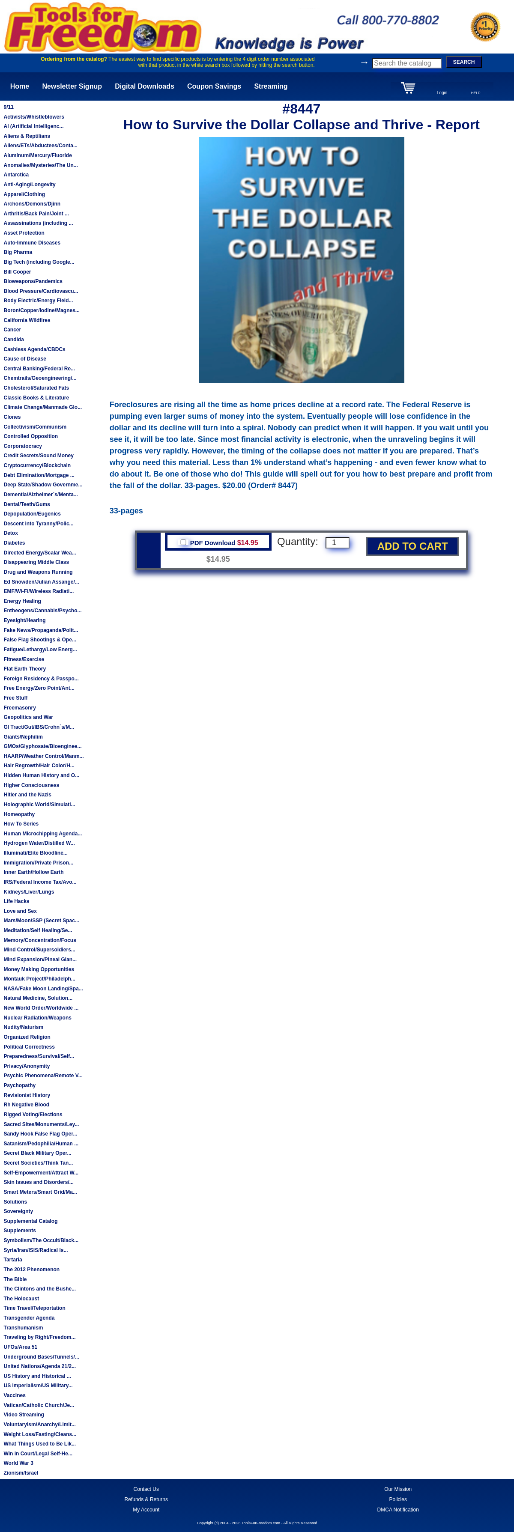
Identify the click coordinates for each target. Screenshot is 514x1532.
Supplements (19, 1231)
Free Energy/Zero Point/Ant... (38, 688)
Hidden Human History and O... (41, 775)
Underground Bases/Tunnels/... (41, 1357)
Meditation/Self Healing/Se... (37, 930)
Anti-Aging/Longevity (29, 185)
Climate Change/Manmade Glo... (42, 407)
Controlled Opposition (30, 436)
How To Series (21, 824)
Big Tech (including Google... (38, 262)
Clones (12, 417)
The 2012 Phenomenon (31, 1270)
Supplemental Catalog (30, 1221)
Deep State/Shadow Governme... (42, 485)
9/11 (8, 107)
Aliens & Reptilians (26, 136)
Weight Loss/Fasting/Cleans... (39, 1434)
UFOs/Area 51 (20, 1347)
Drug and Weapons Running (37, 572)
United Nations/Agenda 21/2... (39, 1366)
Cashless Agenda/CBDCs (34, 349)
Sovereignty (18, 1211)
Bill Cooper (17, 272)
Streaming (270, 86)
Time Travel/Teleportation (34, 1308)
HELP (476, 93)
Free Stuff (15, 698)
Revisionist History (26, 1095)
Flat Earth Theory (24, 669)
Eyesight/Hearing (24, 620)
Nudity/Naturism (23, 1027)
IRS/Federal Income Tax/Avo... (39, 882)
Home (19, 86)
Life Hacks (16, 901)
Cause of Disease (24, 359)
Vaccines (14, 1395)
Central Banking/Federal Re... (39, 369)
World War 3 (18, 1463)
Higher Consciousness (31, 785)
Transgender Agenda (28, 1318)
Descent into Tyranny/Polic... (38, 524)
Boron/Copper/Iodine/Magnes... (41, 310)
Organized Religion (26, 1037)
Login (442, 92)
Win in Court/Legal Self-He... (37, 1454)
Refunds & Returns (146, 1499)
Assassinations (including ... (38, 223)
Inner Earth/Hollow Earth (33, 872)
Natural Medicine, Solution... (37, 998)
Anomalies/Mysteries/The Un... (40, 165)
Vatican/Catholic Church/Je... (38, 1405)
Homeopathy (19, 814)
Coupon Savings (214, 86)
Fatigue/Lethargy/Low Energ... (40, 650)
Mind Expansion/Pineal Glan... (40, 960)
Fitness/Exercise (23, 659)
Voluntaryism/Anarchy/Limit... (39, 1425)
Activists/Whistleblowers (33, 117)
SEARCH (464, 62)
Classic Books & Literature (36, 398)
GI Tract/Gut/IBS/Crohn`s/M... (38, 727)
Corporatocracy (22, 446)
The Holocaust (21, 1299)
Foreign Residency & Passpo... (40, 679)
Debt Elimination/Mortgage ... (38, 475)
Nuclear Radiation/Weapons (37, 1018)
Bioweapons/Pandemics (32, 281)
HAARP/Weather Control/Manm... (43, 756)
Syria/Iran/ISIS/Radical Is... (35, 1250)
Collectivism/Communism (34, 427)
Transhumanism (23, 1328)
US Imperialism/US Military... (37, 1386)
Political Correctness (28, 1047)
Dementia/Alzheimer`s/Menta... (40, 495)
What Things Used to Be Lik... (39, 1444)
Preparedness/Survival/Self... (38, 1056)
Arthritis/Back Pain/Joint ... (36, 214)
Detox (10, 533)
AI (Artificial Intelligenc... (33, 126)
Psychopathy (19, 1085)
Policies (398, 1499)
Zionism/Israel (20, 1473)
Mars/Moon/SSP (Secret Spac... (41, 921)
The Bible (15, 1279)
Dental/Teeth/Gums (26, 504)
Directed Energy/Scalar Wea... (39, 553)
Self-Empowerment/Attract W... (40, 1173)
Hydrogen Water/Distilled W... (39, 843)
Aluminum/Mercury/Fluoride (37, 155)
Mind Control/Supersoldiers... (39, 950)
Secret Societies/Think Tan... (38, 1163)
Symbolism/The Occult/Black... (40, 1240)
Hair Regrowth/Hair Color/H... (38, 766)
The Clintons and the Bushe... (39, 1289)
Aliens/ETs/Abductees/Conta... (40, 146)
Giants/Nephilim (22, 737)
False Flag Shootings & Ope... (39, 640)
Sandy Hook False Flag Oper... (40, 1134)
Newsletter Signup (72, 86)
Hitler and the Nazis (27, 795)
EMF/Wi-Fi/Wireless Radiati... (38, 591)
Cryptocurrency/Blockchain (37, 465)
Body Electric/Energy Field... (38, 301)
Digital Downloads (144, 86)
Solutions (15, 1202)
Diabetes (14, 543)
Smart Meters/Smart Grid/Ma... (40, 1192)
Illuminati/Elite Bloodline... (35, 853)
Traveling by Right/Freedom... (39, 1337)
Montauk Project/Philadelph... (39, 979)
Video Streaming (23, 1415)
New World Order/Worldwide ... (40, 1008)
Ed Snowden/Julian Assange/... (41, 582)
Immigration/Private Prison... (38, 863)
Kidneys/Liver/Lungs (28, 892)
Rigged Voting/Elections (32, 1115)
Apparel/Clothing (24, 194)
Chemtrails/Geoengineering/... (39, 378)
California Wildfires (26, 320)
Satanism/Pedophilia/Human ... (40, 1144)
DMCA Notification (398, 1510)
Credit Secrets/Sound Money (38, 456)
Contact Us (146, 1489)
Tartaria (12, 1260)
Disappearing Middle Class (36, 562)
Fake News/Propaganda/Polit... (40, 630)
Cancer (12, 330)
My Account (146, 1510)
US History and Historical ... (37, 1376)
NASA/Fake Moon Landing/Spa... (43, 989)
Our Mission (398, 1489)
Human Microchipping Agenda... (42, 834)
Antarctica (16, 175)
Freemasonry (19, 708)
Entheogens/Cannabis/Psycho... (42, 611)
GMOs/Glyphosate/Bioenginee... (42, 746)
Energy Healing (22, 601)
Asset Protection (23, 233)
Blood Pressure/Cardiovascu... (40, 291)
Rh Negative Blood (26, 1105)
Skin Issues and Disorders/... (38, 1182)
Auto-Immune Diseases (31, 243)
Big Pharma (17, 252)
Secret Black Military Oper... (37, 1153)
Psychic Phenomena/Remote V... (42, 1076)
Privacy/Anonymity (26, 1066)
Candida (13, 340)
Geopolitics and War (28, 717)
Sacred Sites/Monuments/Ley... (41, 1124)
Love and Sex (19, 911)
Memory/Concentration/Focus (39, 940)
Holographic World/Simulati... (39, 805)
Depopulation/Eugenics (31, 514)
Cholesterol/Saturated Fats (36, 388)
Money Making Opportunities (38, 969)
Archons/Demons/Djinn (31, 204)
